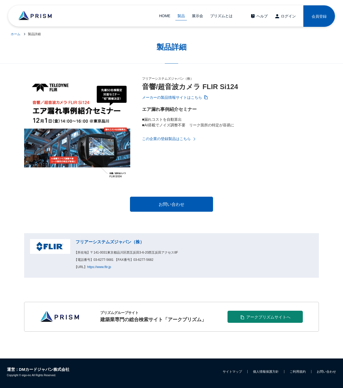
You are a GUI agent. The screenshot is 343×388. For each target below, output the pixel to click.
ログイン (288, 16)
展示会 (197, 16)
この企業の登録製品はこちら (166, 139)
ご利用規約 (298, 371)
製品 (181, 16)
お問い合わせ (326, 371)
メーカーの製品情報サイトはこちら (172, 97)
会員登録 (319, 16)
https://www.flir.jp (99, 267)
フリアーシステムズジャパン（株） (110, 242)
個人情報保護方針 (266, 371)
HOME (164, 16)
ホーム (15, 34)
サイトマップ (232, 371)
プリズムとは (221, 16)
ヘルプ (262, 16)
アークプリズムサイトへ (268, 317)
